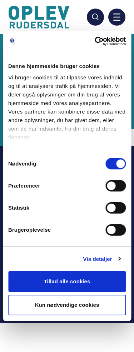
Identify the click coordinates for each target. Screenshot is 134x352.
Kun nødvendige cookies (67, 305)
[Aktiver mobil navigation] (116, 17)
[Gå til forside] (40, 17)
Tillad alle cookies (67, 281)
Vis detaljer (97, 259)
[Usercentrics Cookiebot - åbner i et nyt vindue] (95, 41)
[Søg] (95, 17)
